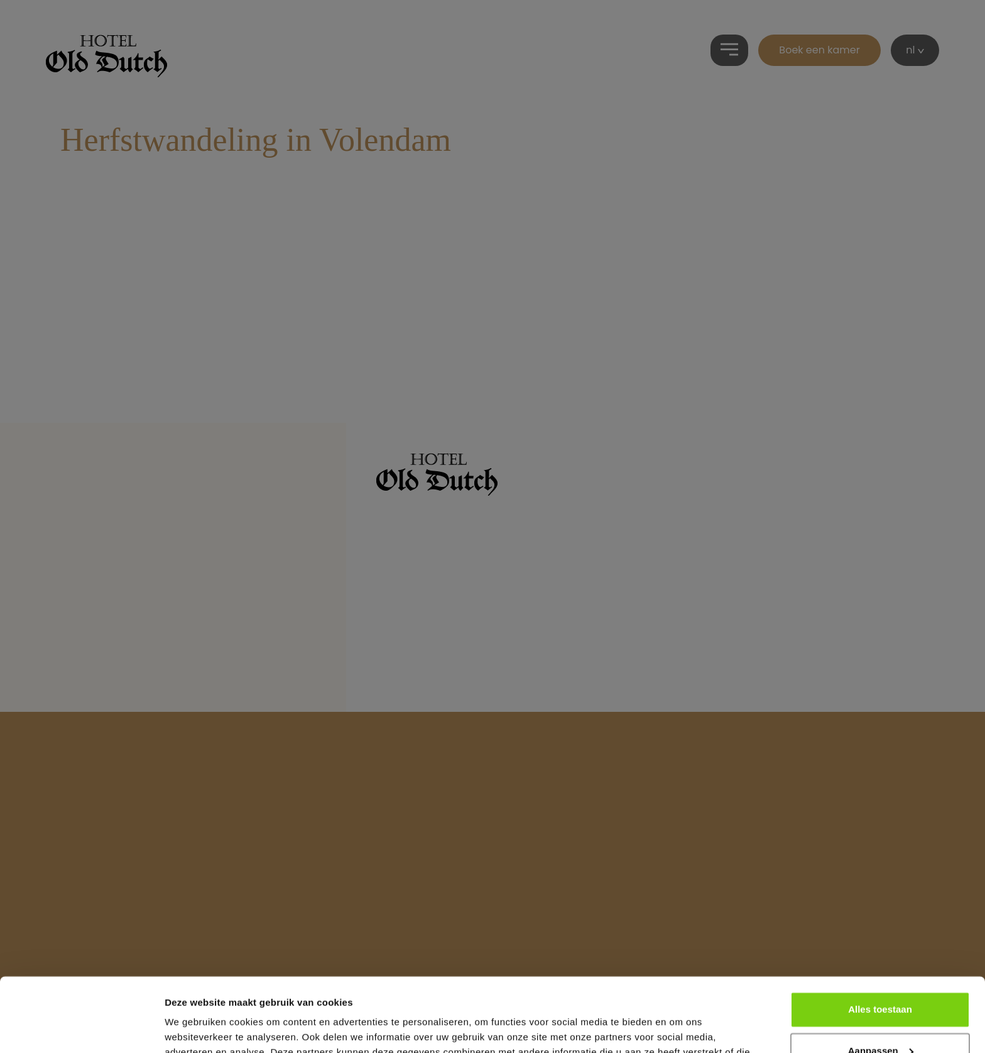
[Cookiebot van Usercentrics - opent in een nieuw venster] (81, 1028)
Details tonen (194, 1028)
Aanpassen (880, 976)
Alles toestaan (880, 935)
